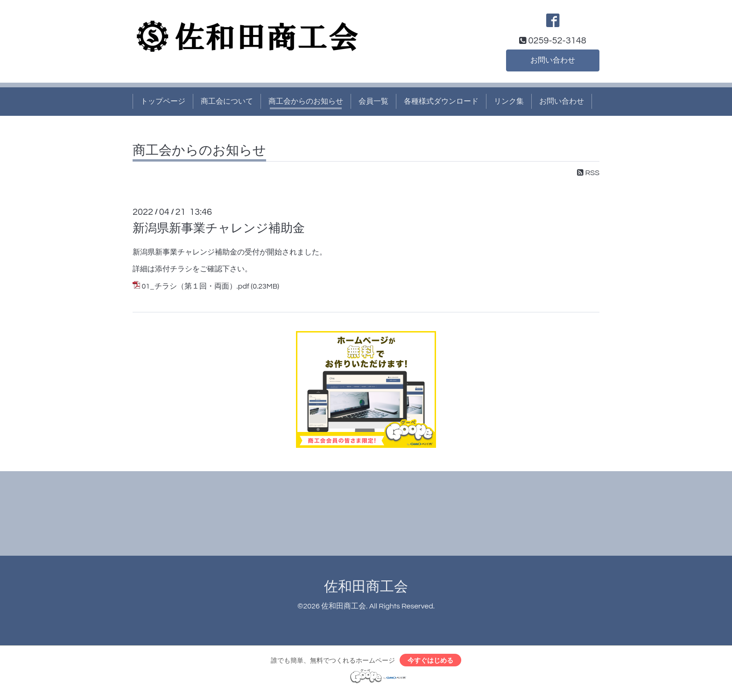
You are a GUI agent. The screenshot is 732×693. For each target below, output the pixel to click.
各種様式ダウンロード (441, 101)
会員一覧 (373, 101)
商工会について (227, 101)
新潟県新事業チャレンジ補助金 (219, 228)
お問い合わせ (552, 60)
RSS (588, 173)
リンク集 (509, 101)
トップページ (163, 101)
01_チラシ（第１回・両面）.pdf (195, 286)
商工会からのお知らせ (305, 101)
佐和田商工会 (366, 587)
